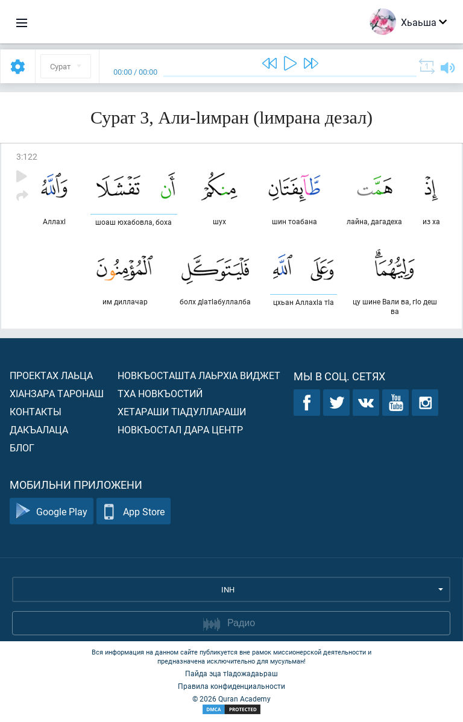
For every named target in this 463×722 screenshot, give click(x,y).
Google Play (51, 511)
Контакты (35, 411)
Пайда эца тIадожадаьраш (231, 673)
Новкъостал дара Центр (180, 429)
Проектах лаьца (51, 375)
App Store (133, 511)
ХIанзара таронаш (57, 393)
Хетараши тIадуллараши (182, 411)
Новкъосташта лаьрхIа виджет (199, 375)
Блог (22, 447)
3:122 (26, 156)
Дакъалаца (39, 429)
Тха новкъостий (160, 393)
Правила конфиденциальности (231, 686)
